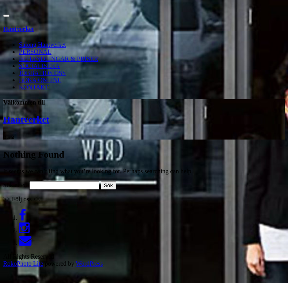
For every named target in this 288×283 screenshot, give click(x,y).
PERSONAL (35, 51)
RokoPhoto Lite (23, 263)
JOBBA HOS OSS (42, 73)
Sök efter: (15, 185)
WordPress (89, 263)
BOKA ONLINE (40, 80)
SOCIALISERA (39, 65)
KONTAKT (34, 87)
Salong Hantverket (42, 44)
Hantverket (26, 119)
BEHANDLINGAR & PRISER (58, 58)
